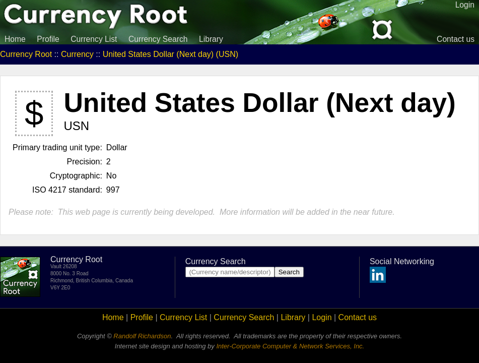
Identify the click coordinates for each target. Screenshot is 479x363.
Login (321, 317)
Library (211, 39)
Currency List (94, 39)
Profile (48, 39)
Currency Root (26, 54)
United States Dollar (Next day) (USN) (170, 54)
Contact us (455, 39)
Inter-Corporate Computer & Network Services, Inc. (290, 346)
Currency (77, 54)
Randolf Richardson (142, 336)
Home (15, 39)
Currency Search (158, 39)
